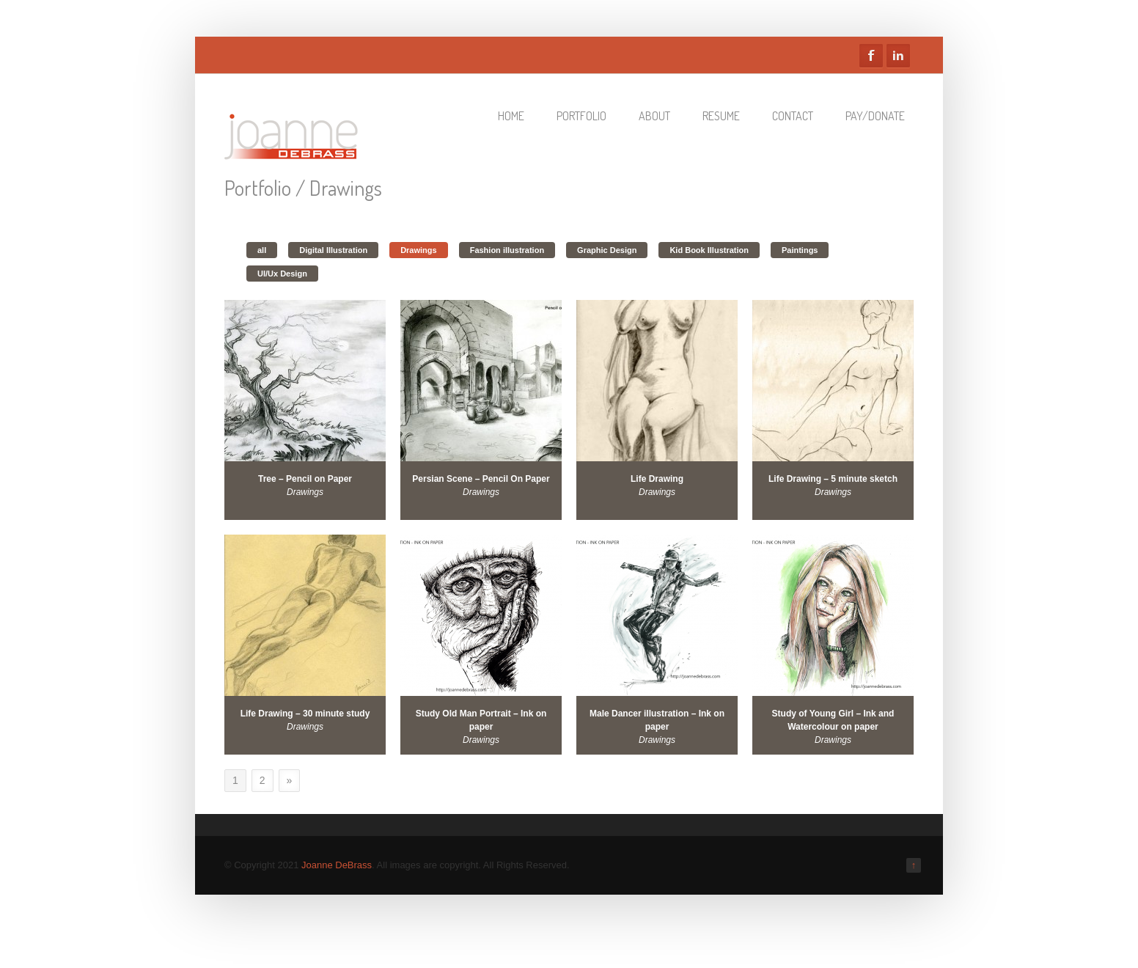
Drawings (418, 250)
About (654, 116)
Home (511, 116)
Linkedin (898, 55)
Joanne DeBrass (336, 864)
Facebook (871, 55)
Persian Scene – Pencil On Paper (480, 479)
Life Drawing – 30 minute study (305, 713)
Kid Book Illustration (709, 250)
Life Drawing (657, 479)
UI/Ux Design (282, 273)
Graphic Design (606, 250)
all (261, 250)
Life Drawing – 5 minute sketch (832, 479)
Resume (721, 116)
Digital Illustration (333, 250)
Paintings (800, 250)
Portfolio (581, 116)
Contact (792, 116)
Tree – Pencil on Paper (305, 479)
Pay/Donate (875, 116)
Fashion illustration (507, 250)
